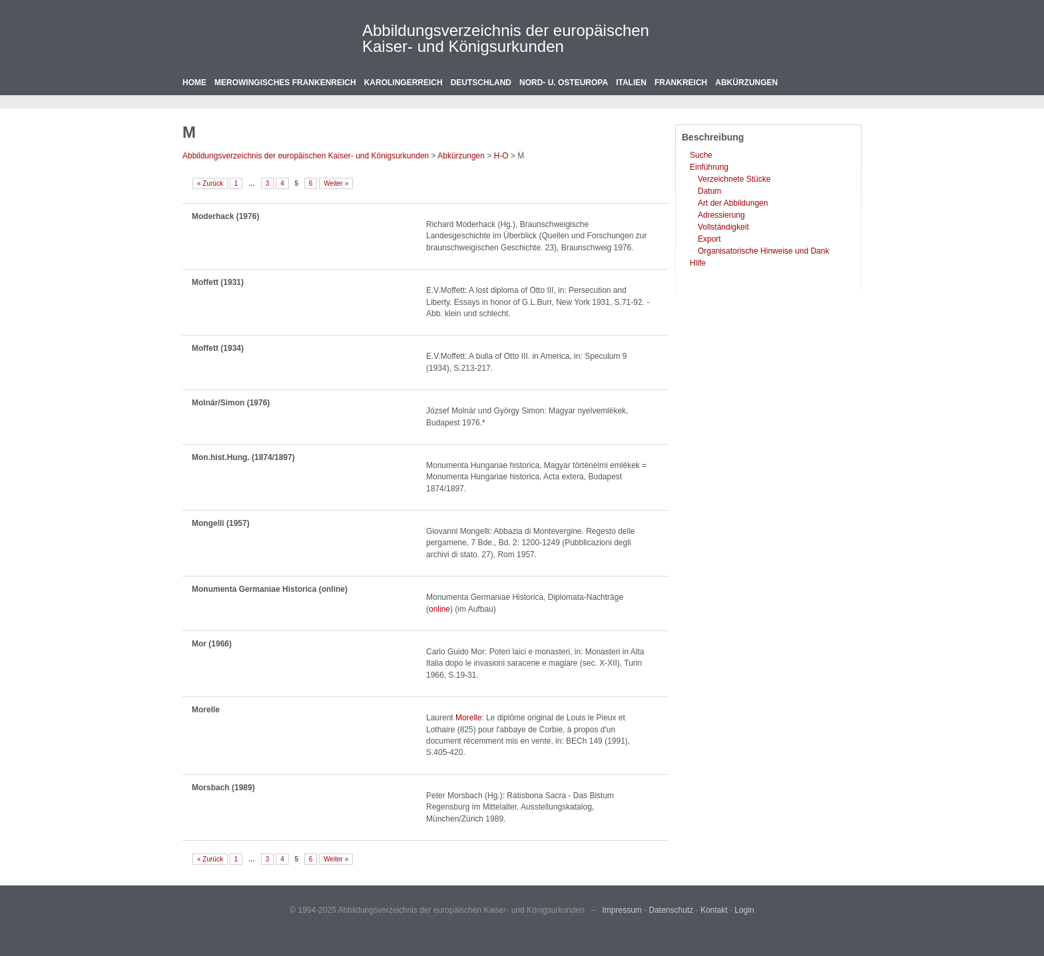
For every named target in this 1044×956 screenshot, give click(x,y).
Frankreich (680, 82)
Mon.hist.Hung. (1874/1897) (243, 457)
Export (709, 239)
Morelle (206, 709)
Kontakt (714, 910)
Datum (709, 191)
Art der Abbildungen (733, 203)
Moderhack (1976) (225, 216)
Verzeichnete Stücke (734, 179)
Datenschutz (671, 910)
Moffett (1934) (218, 348)
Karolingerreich (403, 82)
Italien (631, 82)
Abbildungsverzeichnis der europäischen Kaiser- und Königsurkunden (505, 38)
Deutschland (481, 82)
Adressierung (721, 215)
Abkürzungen (746, 82)
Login (744, 910)
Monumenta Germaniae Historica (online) (270, 589)
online (439, 609)
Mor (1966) (212, 643)
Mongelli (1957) (221, 523)
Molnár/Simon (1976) (231, 402)
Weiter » (336, 183)
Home (194, 82)
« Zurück (210, 183)
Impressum (622, 910)
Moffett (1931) (218, 282)
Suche (701, 155)
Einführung (709, 167)
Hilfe (698, 263)
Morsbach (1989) (223, 787)
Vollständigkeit (723, 227)
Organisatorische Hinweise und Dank (763, 251)
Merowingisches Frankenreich (285, 82)
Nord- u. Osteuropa (563, 82)
